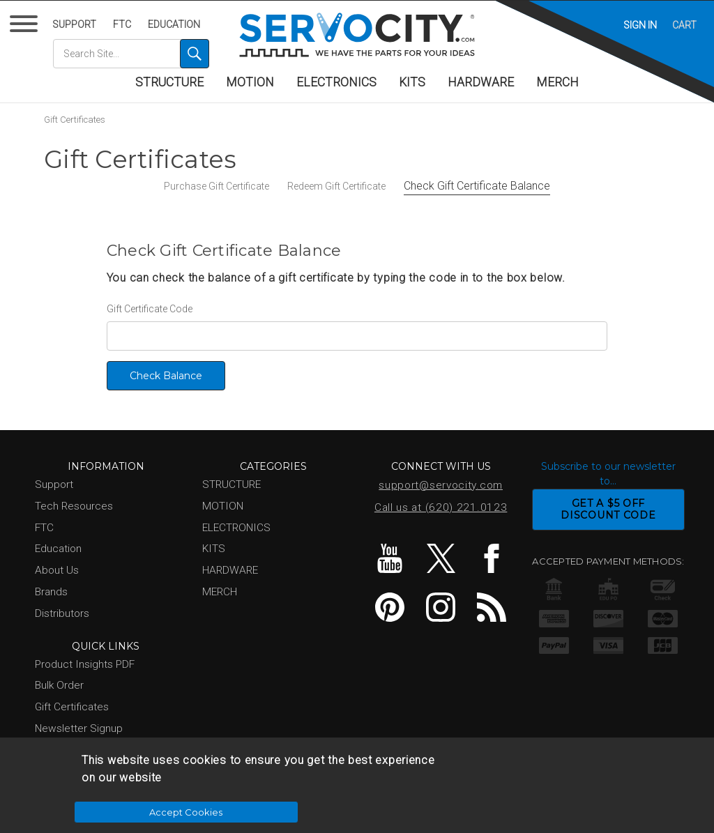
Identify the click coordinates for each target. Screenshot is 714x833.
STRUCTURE (169, 82)
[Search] (194, 53)
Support (74, 24)
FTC (122, 24)
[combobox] (131, 53)
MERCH (557, 82)
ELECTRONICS (336, 82)
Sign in (640, 25)
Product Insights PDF (85, 664)
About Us (57, 570)
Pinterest (389, 607)
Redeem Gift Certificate (336, 186)
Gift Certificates (74, 119)
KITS (412, 82)
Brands (51, 592)
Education (174, 24)
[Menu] (26, 27)
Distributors (62, 613)
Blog (491, 607)
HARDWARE (481, 82)
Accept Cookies (524, 795)
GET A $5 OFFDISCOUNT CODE (608, 509)
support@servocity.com (441, 485)
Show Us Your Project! (88, 750)
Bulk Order (59, 685)
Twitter (440, 558)
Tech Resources (74, 506)
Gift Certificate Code (149, 308)
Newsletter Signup (79, 728)
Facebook (491, 558)
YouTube (389, 558)
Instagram (440, 607)
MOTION (250, 82)
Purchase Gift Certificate (216, 186)
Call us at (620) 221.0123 (441, 507)
